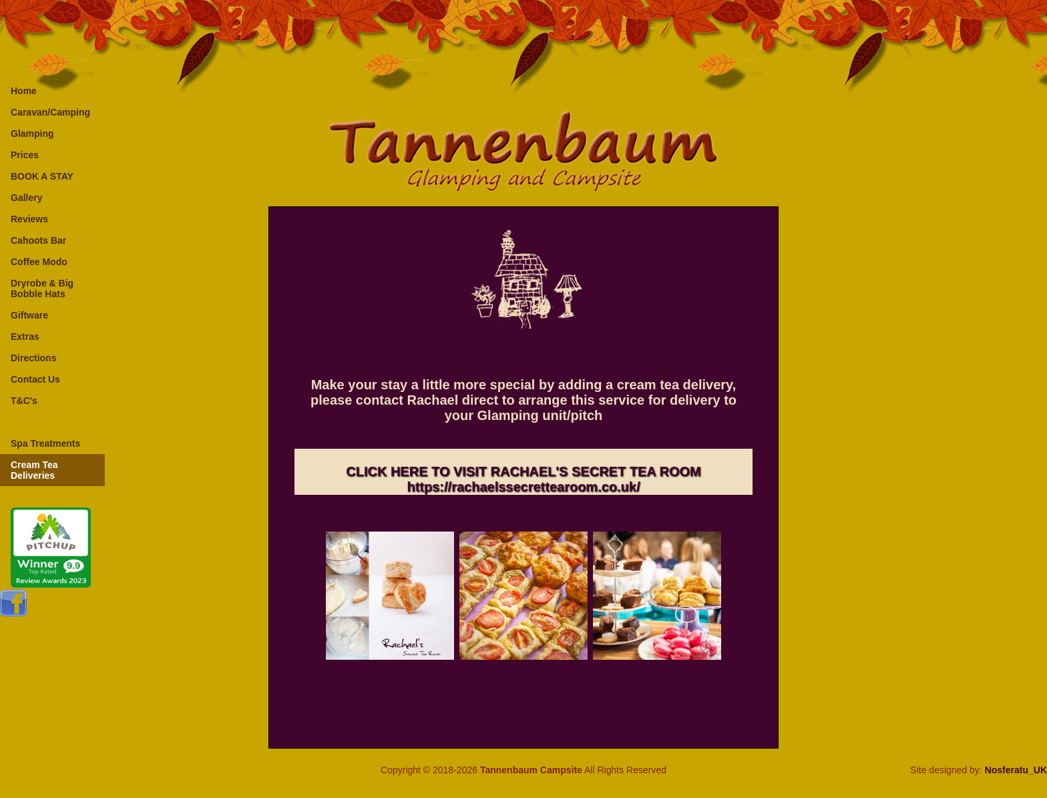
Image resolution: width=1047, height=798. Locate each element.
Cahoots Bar (38, 240)
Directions (33, 358)
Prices (25, 155)
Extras (25, 336)
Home (24, 90)
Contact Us (35, 379)
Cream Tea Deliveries (34, 470)
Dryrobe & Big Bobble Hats (42, 288)
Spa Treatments (45, 443)
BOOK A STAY (42, 176)
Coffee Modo (39, 261)
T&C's (24, 400)
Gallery (26, 197)
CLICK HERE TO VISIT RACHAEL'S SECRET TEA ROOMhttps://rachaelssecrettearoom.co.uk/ (523, 479)
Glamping (32, 133)
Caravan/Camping (50, 112)
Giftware (29, 315)
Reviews (29, 219)
